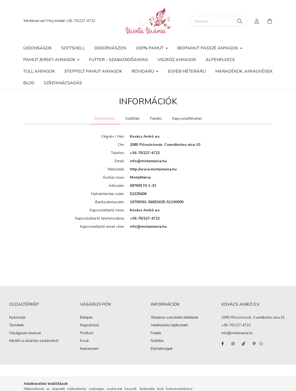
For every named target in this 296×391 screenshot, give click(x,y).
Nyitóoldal (17, 318)
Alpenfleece (220, 60)
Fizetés (156, 333)
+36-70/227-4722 (80, 20)
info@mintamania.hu (148, 161)
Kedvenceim (89, 349)
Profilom (86, 333)
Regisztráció (89, 325)
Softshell (73, 48)
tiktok (243, 343)
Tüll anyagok (39, 71)
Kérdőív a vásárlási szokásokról (34, 341)
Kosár (84, 341)
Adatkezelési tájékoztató (169, 325)
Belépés (86, 318)
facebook (222, 343)
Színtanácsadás (63, 83)
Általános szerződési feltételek (174, 318)
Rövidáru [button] (143, 71)
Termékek (16, 325)
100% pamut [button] (150, 48)
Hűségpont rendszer (25, 333)
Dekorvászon (110, 48)
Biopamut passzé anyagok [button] (208, 48)
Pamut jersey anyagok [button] (49, 60)
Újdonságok (37, 48)
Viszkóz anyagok (176, 60)
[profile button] (257, 21)
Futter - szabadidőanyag (118, 60)
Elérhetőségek (162, 349)
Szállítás (157, 341)
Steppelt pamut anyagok (93, 71)
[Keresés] (218, 21)
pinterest (254, 343)
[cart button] (269, 21)
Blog (28, 83)
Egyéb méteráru (187, 71)
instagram (233, 343)
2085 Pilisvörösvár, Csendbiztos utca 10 (253, 317)
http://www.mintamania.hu (153, 169)
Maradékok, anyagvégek (244, 71)
